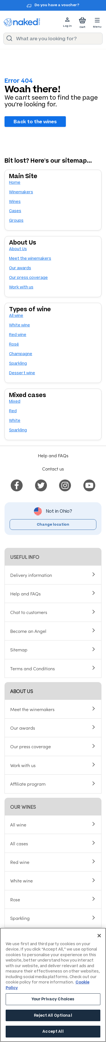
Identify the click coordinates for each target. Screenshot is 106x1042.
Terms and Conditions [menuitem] (32, 668)
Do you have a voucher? (56, 5)
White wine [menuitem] (21, 880)
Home (14, 182)
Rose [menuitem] (15, 899)
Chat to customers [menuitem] (28, 612)
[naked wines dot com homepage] (21, 22)
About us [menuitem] (21, 690)
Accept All (52, 1031)
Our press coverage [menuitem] (30, 746)
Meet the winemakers (30, 258)
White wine (19, 325)
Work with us (21, 287)
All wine (16, 315)
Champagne (20, 353)
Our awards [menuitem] (22, 728)
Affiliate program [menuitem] (28, 784)
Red (13, 411)
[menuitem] (17, 484)
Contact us (53, 468)
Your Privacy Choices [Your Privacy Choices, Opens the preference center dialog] (53, 999)
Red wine (17, 334)
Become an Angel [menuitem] (28, 631)
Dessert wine (22, 373)
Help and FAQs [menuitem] (25, 593)
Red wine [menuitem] (19, 862)
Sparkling (18, 363)
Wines (15, 201)
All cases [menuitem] (19, 843)
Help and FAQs (53, 455)
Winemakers (21, 192)
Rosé (14, 344)
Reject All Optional (53, 1015)
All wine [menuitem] (18, 824)
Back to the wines (35, 121)
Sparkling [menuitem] (20, 918)
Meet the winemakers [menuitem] (32, 709)
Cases (15, 211)
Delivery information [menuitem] (31, 575)
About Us (18, 249)
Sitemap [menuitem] (18, 649)
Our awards (20, 268)
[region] (53, 985)
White (14, 420)
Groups (16, 220)
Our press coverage (28, 277)
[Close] (99, 935)
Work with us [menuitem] (23, 765)
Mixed (14, 401)
